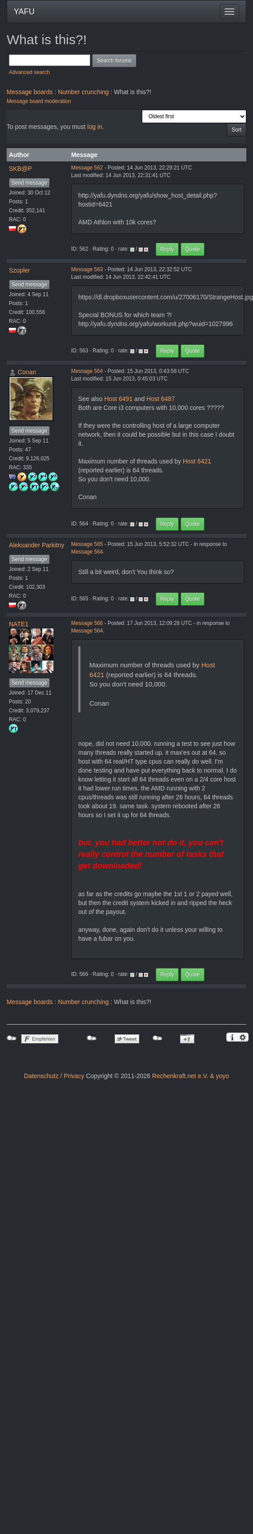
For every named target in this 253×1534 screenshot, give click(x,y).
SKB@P (20, 168)
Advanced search (29, 72)
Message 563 (87, 269)
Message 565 (87, 544)
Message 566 (87, 623)
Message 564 (87, 371)
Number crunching (83, 91)
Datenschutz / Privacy (54, 1075)
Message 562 (87, 168)
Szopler (19, 270)
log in (94, 126)
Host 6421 (197, 461)
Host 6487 (160, 398)
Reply (167, 249)
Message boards (30, 91)
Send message (29, 183)
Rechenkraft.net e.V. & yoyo (190, 1075)
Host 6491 (118, 398)
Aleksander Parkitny (36, 545)
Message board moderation (39, 101)
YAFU (24, 11)
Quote (192, 249)
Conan (27, 372)
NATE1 (18, 624)
